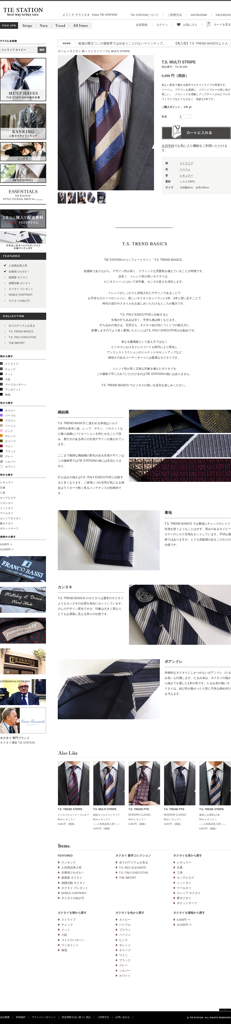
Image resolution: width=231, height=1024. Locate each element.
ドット (9, 374)
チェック (10, 369)
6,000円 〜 (183, 919)
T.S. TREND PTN (138, 809)
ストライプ (11, 363)
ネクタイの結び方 (19, 300)
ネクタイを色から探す (130, 912)
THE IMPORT (17, 342)
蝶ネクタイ (6, 523)
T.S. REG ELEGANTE (132, 867)
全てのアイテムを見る (22, 325)
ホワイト (10, 466)
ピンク (9, 430)
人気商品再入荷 (18, 265)
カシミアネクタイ (10, 518)
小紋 (7, 379)
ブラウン (10, 420)
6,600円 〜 (6, 544)
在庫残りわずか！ (19, 271)
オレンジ (10, 435)
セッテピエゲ (8, 497)
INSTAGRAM (199, 14)
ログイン (162, 24)
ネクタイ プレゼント (21, 288)
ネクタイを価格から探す (189, 912)
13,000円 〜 (7, 549)
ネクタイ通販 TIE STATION (17, 742)
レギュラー (6, 482)
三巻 (2, 492)
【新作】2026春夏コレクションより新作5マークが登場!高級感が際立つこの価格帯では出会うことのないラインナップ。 (85, 43)
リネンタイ (6, 503)
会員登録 (142, 24)
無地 (7, 394)
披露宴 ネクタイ (18, 277)
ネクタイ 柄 (77, 51)
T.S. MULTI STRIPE (104, 809)
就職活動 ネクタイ (20, 283)
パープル (10, 415)
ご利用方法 (174, 14)
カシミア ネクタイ (189, 893)
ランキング (68, 862)
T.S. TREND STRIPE (70, 809)
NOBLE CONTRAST (21, 294)
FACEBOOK (223, 14)
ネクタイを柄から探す (72, 912)
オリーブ (10, 441)
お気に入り (190, 24)
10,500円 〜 (184, 924)
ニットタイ (6, 508)
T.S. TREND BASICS (21, 331)
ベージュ (10, 425)
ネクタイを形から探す (187, 855)
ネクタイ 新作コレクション (133, 855)
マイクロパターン (15, 384)
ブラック (10, 451)
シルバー (10, 461)
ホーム (62, 51)
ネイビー (10, 410)
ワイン (9, 446)
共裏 (2, 487)
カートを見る (222, 24)
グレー (9, 456)
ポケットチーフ (9, 528)
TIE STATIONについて (144, 14)
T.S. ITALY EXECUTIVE (22, 337)
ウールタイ (6, 513)
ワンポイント (13, 389)
